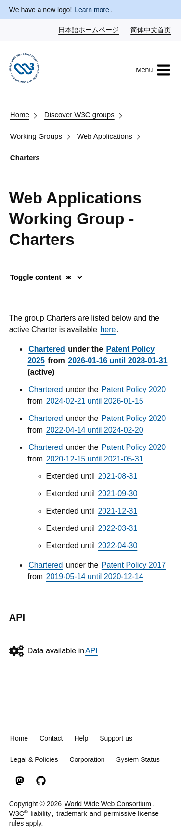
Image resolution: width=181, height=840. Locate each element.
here (108, 329)
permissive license (131, 813)
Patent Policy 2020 (134, 389)
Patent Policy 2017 (134, 565)
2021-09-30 (117, 493)
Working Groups (36, 136)
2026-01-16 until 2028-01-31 (117, 360)
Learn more (92, 10)
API (91, 651)
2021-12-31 (117, 511)
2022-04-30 (117, 546)
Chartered (46, 349)
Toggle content (41, 277)
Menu (153, 70)
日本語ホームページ (89, 29)
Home (19, 114)
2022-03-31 (117, 528)
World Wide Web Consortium (108, 804)
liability (41, 813)
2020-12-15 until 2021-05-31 (94, 459)
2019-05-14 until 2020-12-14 (94, 576)
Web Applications (104, 136)
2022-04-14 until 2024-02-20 (94, 430)
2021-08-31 (117, 476)
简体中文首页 (151, 29)
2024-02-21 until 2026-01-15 (94, 401)
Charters (25, 157)
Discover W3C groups (79, 114)
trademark (71, 813)
